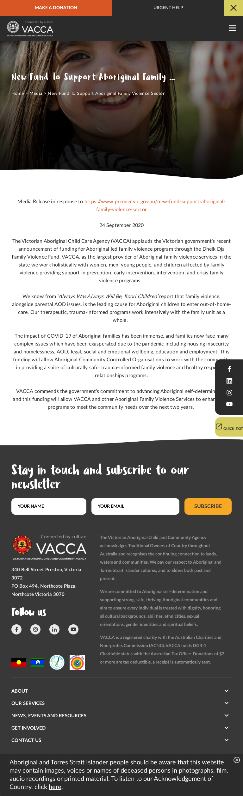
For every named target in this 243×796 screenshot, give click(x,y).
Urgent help (168, 8)
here (55, 787)
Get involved (28, 728)
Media (35, 93)
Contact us (26, 740)
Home (17, 93)
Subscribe (208, 506)
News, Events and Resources (48, 715)
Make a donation (56, 8)
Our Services (28, 703)
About (19, 691)
